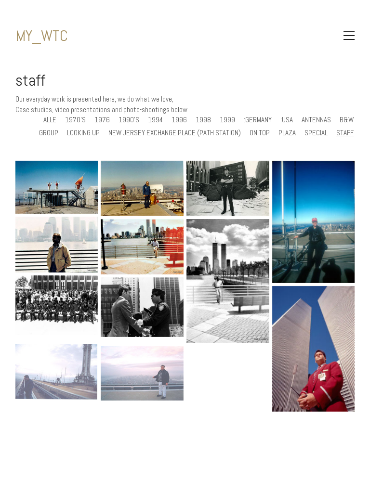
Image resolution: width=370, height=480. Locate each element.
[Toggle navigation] (349, 35)
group (48, 133)
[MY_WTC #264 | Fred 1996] (227, 280)
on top (260, 133)
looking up (83, 133)
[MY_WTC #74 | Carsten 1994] (313, 349)
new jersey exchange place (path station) (174, 133)
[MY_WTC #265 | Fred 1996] (142, 246)
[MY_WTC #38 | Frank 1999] (142, 382)
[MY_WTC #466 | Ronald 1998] (56, 187)
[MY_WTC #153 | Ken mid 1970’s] (142, 307)
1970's (75, 120)
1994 (155, 120)
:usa (286, 120)
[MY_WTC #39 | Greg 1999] (56, 380)
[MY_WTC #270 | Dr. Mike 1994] (313, 222)
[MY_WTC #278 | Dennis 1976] (227, 188)
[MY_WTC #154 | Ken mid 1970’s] (56, 305)
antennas (316, 120)
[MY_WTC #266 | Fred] (56, 244)
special (316, 133)
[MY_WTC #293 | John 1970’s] (142, 188)
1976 (102, 120)
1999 (227, 120)
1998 (203, 120)
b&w (347, 120)
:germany (258, 120)
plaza (287, 133)
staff (345, 133)
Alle (49, 120)
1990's (129, 120)
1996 (179, 120)
